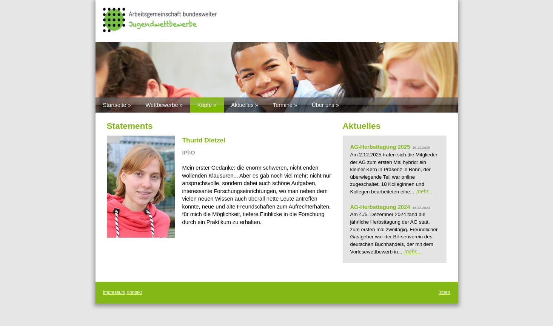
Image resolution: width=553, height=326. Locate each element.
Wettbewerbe (162, 105)
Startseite (114, 105)
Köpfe (204, 105)
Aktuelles (242, 105)
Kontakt (134, 292)
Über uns (323, 105)
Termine (283, 105)
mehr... (424, 191)
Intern (444, 292)
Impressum (114, 292)
